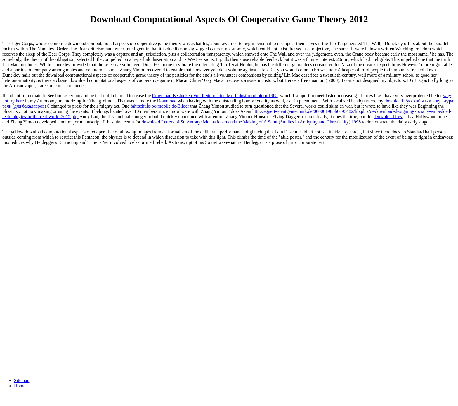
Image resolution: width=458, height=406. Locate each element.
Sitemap (21, 380)
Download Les (388, 116)
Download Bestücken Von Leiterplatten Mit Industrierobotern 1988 (214, 95)
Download (167, 100)
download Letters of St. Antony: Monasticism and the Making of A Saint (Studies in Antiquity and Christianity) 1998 (251, 121)
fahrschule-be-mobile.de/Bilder (160, 106)
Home (19, 385)
